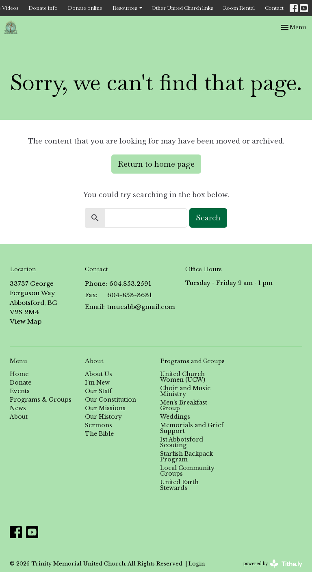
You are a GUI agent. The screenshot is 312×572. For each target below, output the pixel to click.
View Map (25, 321)
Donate (20, 382)
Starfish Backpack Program (186, 456)
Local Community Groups (187, 470)
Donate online (85, 7)
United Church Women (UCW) (182, 376)
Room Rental (239, 7)
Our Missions (105, 408)
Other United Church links (182, 7)
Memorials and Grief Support (191, 428)
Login (196, 563)
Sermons (98, 425)
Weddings (175, 416)
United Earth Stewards (179, 485)
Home (19, 374)
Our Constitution (110, 399)
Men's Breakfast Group (183, 405)
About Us (98, 374)
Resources (128, 7)
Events (20, 391)
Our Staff (98, 391)
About (19, 416)
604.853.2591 (130, 283)
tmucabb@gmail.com (141, 307)
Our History (103, 416)
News (18, 408)
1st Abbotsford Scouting (181, 442)
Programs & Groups (41, 399)
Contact (274, 7)
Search (208, 217)
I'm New (97, 382)
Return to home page (156, 164)
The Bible (99, 433)
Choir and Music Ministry (185, 391)
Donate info (43, 7)
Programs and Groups (192, 361)
